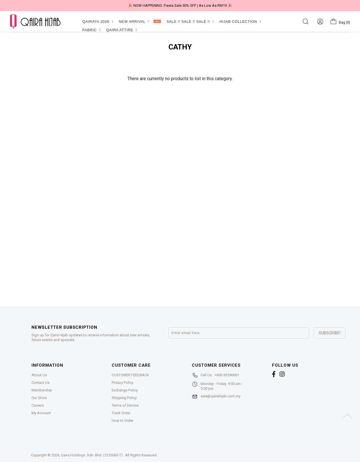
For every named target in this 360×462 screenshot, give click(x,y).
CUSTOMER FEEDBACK (130, 375)
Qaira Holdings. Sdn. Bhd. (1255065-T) (92, 455)
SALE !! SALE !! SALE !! (190, 21)
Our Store (39, 398)
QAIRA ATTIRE (121, 30)
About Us (39, 375)
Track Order (121, 413)
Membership (42, 390)
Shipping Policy (124, 398)
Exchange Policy (125, 390)
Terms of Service (125, 405)
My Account (41, 413)
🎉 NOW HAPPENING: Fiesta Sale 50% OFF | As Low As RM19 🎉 (180, 5)
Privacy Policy (122, 382)
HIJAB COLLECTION (240, 21)
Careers (38, 405)
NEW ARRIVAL (140, 21)
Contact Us (41, 382)
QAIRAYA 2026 (97, 21)
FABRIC (91, 30)
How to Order (122, 420)
